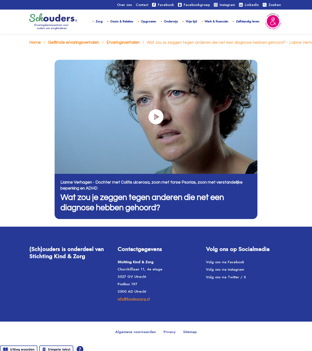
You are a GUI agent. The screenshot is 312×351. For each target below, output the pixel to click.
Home (35, 42)
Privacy (170, 332)
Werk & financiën (216, 21)
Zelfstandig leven (247, 21)
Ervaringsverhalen (123, 42)
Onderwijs (171, 21)
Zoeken (272, 4)
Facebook (163, 4)
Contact (142, 4)
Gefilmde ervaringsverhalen (73, 42)
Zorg (99, 21)
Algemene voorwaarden (135, 332)
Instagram (224, 4)
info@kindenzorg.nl (134, 299)
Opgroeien (148, 21)
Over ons (124, 4)
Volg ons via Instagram (225, 269)
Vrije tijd (191, 21)
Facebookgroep (194, 4)
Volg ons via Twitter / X (226, 277)
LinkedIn (249, 4)
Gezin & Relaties (121, 21)
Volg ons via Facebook (225, 262)
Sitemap (190, 332)
